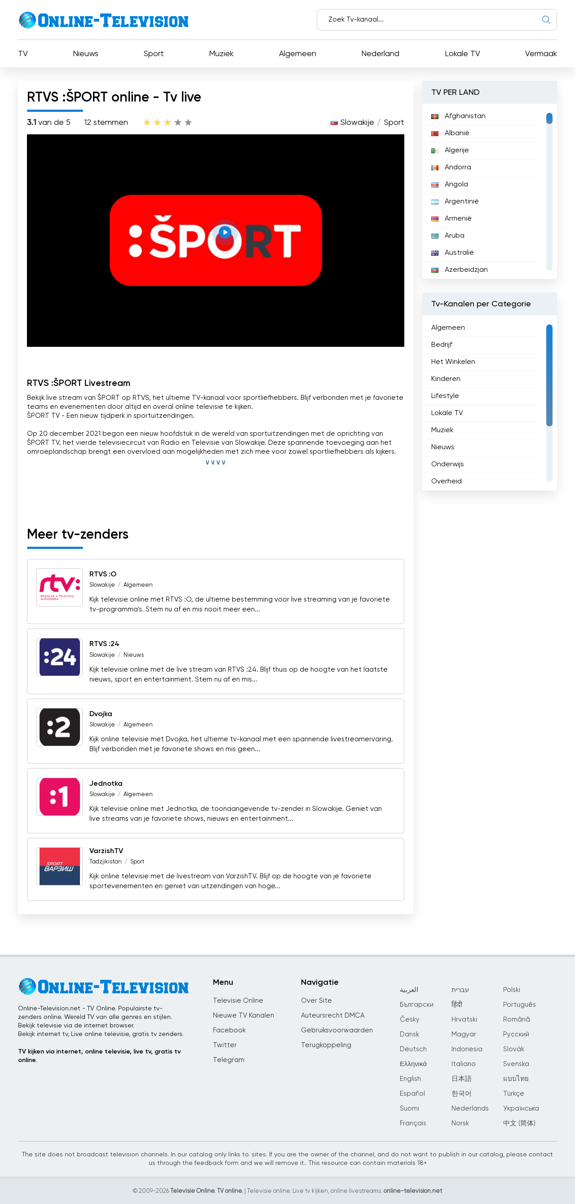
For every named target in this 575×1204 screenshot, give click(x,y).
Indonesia (466, 1049)
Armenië (451, 218)
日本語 (461, 1079)
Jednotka (106, 784)
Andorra (451, 167)
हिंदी (456, 1004)
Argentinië (455, 201)
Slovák (513, 1049)
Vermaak (541, 54)
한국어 (461, 1093)
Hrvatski (464, 1019)
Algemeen (297, 54)
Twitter (225, 1045)
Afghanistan (458, 116)
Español (412, 1093)
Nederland (380, 54)
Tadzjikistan (105, 862)
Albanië (450, 133)
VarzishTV (106, 851)
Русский (516, 1034)
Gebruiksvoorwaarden (337, 1030)
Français (413, 1123)
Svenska (516, 1064)
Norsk (460, 1123)
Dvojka (100, 714)
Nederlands (470, 1108)
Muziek (221, 54)
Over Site (316, 1000)
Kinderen (445, 379)
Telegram (228, 1060)
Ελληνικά (413, 1064)
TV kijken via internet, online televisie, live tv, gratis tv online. (99, 1056)
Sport (154, 54)
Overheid (446, 481)
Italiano (463, 1064)
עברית (460, 990)
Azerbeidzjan (459, 270)
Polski (511, 990)
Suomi (409, 1108)
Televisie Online (238, 1000)
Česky (410, 1019)
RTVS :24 (104, 644)
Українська (521, 1108)
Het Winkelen (453, 362)
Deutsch (413, 1049)
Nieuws (85, 54)
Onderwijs (447, 464)
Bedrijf (441, 345)
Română (516, 1019)
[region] (489, 191)
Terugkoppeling (326, 1045)
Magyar (463, 1034)
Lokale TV (462, 54)
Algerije (450, 150)
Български (416, 1004)
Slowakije (357, 123)
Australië (452, 253)
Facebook (229, 1030)
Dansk (409, 1034)
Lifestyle (445, 396)
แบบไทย (516, 1079)
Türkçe (513, 1093)
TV (23, 54)
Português (519, 1004)
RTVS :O (102, 574)
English (410, 1079)
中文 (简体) (519, 1123)
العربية (409, 990)
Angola (449, 184)
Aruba (447, 235)
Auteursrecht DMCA (332, 1015)
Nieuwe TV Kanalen (243, 1015)
